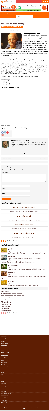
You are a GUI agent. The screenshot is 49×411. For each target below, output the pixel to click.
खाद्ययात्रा (2, 379)
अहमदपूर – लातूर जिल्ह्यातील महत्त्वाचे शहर (24, 233)
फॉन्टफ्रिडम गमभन (4, 402)
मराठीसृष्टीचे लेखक (4, 355)
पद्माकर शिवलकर (5, 291)
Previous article (6, 158)
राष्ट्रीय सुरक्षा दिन (5, 308)
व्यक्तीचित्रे (18, 30)
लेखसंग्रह (2, 372)
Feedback (3, 350)
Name (4, 184)
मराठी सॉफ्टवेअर (4, 369)
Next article (43, 158)
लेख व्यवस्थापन (3, 336)
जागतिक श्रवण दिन (5, 306)
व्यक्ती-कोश (3, 374)
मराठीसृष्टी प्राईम (4, 400)
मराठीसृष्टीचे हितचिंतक (5, 357)
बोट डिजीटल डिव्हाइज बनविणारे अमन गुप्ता (11, 294)
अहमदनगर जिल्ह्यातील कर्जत (24, 216)
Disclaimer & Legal (5, 352)
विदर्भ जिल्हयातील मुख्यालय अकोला (24, 224)
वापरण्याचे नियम (4, 345)
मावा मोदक (10, 249)
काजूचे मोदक (11, 281)
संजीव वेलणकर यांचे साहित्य (10, 288)
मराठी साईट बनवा (4, 362)
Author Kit (3, 341)
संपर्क (2, 347)
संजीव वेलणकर (11, 30)
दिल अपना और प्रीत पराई (7, 298)
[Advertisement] (24, 324)
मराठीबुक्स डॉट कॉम (4, 395)
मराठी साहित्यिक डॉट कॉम (5, 398)
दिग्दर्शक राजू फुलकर (6, 310)
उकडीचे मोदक (11, 256)
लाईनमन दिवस (4, 300)
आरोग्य (2, 381)
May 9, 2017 (4, 30)
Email (4, 189)
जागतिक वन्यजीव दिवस (6, 304)
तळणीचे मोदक (11, 272)
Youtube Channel (4, 386)
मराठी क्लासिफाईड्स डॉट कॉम (6, 393)
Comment (5, 173)
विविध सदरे (3, 364)
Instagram (3, 391)
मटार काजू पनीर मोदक (13, 265)
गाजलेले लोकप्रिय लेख (5, 366)
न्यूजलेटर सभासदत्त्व (4, 343)
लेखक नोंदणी (3, 339)
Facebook (3, 389)
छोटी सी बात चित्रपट (6, 302)
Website (4, 193)
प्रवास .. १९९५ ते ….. (4, 360)
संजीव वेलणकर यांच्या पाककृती (10, 245)
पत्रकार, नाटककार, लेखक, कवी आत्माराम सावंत (12, 296)
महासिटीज (3, 376)
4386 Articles (26, 140)
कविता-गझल (3, 383)
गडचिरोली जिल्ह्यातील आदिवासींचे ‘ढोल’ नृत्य (24, 207)
